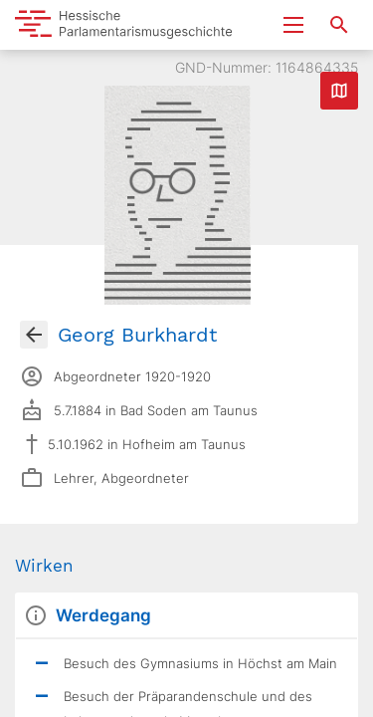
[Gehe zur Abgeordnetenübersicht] (34, 335)
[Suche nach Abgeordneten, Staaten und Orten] (339, 25)
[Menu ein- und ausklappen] (293, 25)
